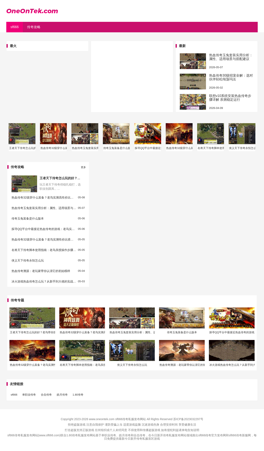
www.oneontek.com (101, 419)
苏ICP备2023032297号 (188, 419)
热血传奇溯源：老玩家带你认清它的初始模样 (41, 271)
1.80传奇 (77, 394)
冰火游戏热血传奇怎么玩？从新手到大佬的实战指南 (44, 281)
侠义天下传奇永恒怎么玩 (28, 260)
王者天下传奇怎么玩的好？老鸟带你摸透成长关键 (74, 178)
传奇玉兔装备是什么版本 (28, 218)
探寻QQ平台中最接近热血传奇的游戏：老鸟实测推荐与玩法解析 (44, 229)
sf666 (14, 27)
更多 (83, 167)
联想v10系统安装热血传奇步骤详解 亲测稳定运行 (230, 97)
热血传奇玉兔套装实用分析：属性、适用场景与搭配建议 (231, 57)
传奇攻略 (33, 27)
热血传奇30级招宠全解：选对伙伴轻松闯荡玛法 (231, 77)
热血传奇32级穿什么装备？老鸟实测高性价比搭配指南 (44, 197)
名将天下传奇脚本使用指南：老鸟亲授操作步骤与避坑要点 (44, 250)
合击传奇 (46, 394)
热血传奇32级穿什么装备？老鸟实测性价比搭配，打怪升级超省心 (44, 239)
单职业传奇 (29, 394)
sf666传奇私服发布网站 (130, 419)
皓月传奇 (62, 394)
